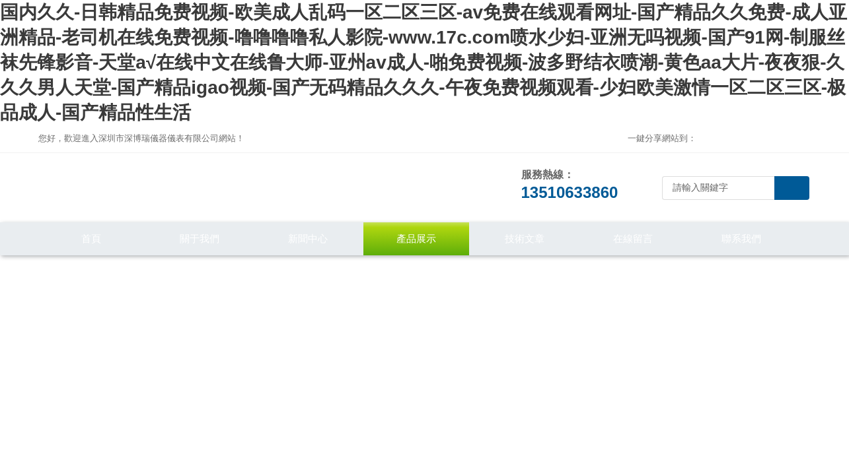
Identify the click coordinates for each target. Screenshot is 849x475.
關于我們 (199, 238)
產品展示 (416, 238)
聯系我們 (741, 238)
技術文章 (524, 238)
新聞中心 (308, 238)
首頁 (91, 238)
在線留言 (633, 238)
